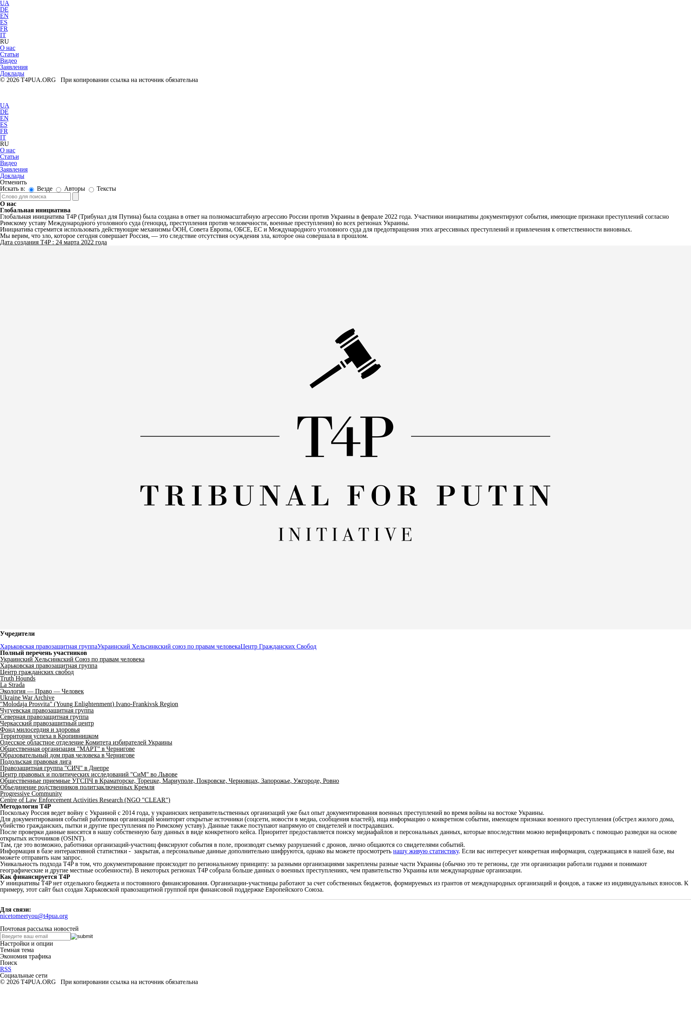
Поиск (8, 962)
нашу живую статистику (426, 851)
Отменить (13, 182)
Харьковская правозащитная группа (48, 646)
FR (4, 28)
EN (4, 15)
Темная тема (17, 949)
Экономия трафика (25, 956)
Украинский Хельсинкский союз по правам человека (168, 646)
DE (4, 9)
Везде (40, 188)
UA (4, 105)
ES (4, 22)
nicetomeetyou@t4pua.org (34, 915)
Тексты (102, 188)
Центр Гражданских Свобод (278, 646)
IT (3, 35)
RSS (5, 969)
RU (4, 41)
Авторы (70, 188)
